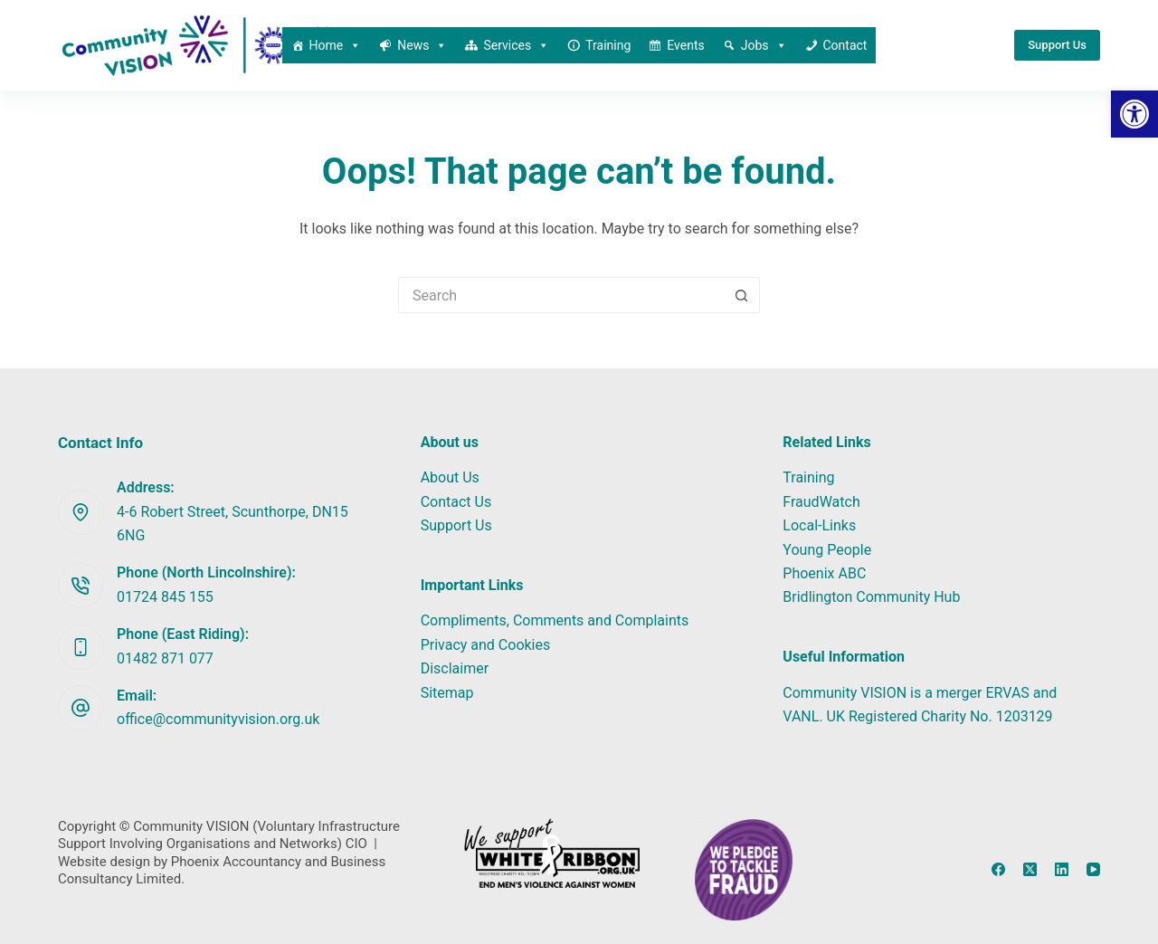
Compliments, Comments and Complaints (555, 620)
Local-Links (819, 525)
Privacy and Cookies (486, 644)
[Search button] (742, 295)
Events (685, 45)
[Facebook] (998, 869)
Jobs (764, 45)
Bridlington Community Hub (871, 596)
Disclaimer (455, 668)
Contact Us (456, 501)
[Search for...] (561, 295)
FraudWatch (821, 501)
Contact (845, 45)
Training (608, 45)
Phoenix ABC (824, 573)
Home (335, 45)
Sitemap (447, 692)
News (422, 45)
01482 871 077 (165, 658)
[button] (1134, 114)
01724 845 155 (165, 596)
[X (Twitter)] (1030, 869)
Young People (827, 549)
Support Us (1057, 45)
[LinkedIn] (1061, 869)
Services (516, 45)
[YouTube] (1093, 869)
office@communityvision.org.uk (218, 719)
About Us (450, 477)
